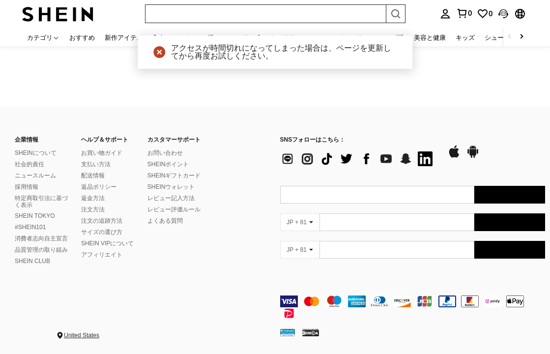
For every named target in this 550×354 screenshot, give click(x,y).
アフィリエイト (101, 254)
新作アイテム (124, 37)
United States (81, 335)
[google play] (473, 156)
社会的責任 (29, 164)
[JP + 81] (299, 222)
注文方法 (93, 209)
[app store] (454, 156)
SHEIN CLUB (32, 261)
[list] (358, 158)
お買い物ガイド (101, 152)
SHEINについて (36, 152)
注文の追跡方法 (101, 220)
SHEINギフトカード (174, 175)
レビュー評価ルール (174, 209)
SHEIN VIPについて (107, 243)
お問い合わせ (165, 152)
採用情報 (26, 186)
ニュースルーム (35, 175)
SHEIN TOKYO (35, 215)
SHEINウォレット (171, 186)
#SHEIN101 (30, 227)
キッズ (465, 37)
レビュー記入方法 (171, 198)
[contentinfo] (413, 307)
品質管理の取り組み (41, 249)
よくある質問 (165, 220)
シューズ (497, 37)
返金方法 (93, 198)
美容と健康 (430, 37)
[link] (484, 14)
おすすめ (82, 37)
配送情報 (93, 175)
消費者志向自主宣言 (41, 238)
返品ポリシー (98, 186)
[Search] (395, 13)
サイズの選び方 (101, 232)
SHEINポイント (168, 164)
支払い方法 (96, 164)
